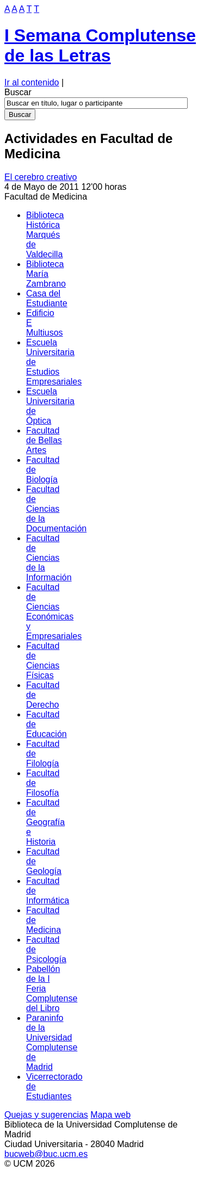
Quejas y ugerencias (46, 1114)
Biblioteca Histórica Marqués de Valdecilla (45, 234)
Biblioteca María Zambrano (46, 273)
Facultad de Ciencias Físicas (42, 660)
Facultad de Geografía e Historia (45, 822)
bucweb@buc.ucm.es (46, 1154)
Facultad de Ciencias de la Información (49, 558)
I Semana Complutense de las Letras (100, 45)
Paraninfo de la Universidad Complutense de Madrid (51, 1042)
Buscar (18, 92)
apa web (110, 1114)
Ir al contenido (31, 82)
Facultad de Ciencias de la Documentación (56, 509)
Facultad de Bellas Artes (44, 440)
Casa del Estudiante (46, 298)
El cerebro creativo (40, 177)
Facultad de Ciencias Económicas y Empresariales (54, 612)
